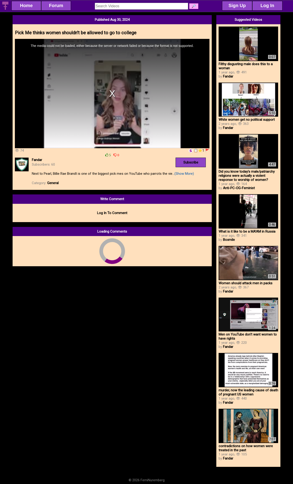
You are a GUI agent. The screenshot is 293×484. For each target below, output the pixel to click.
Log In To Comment (112, 213)
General (53, 183)
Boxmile (229, 240)
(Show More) (184, 174)
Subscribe (190, 162)
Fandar (37, 160)
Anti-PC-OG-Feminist (239, 188)
